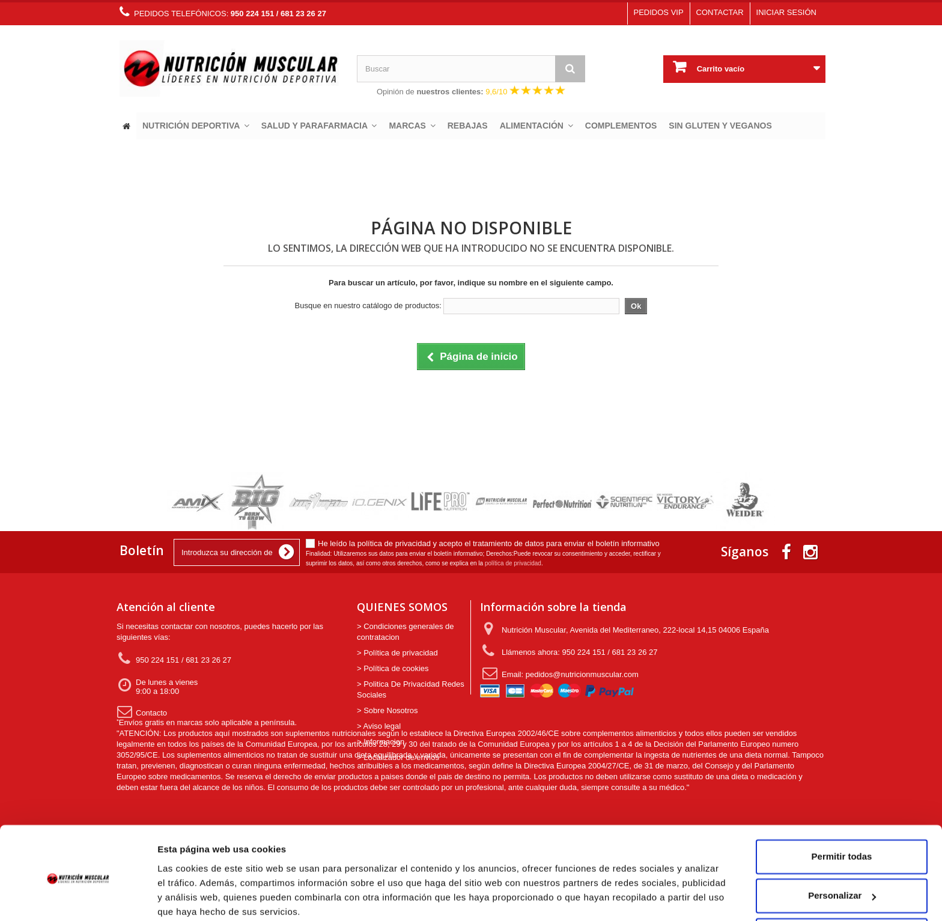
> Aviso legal (379, 726)
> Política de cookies (393, 668)
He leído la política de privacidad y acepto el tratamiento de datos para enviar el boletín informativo (489, 543)
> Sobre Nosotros (387, 710)
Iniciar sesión (786, 12)
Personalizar (842, 848)
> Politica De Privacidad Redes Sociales (410, 689)
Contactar (720, 12)
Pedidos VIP (659, 12)
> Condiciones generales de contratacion (405, 632)
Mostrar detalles (192, 897)
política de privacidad (513, 563)
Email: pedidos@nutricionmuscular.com (560, 673)
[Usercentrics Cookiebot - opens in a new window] (77, 898)
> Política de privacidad (397, 652)
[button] (195, 125)
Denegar (842, 888)
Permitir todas (842, 809)
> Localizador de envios (398, 757)
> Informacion (380, 741)
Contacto (142, 715)
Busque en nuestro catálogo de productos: (368, 305)
